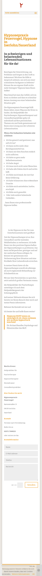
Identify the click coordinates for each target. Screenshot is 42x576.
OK (33, 574)
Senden (31, 485)
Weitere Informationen (21, 574)
